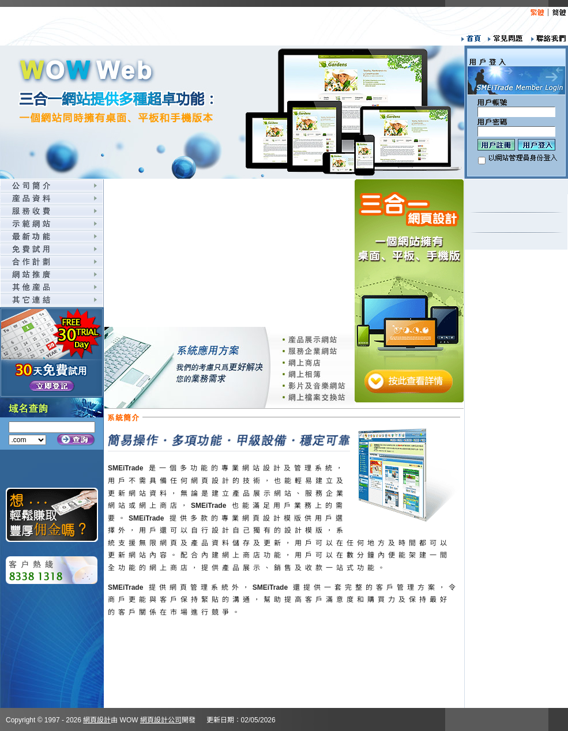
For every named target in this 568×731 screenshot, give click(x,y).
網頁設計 (97, 720)
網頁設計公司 (161, 720)
